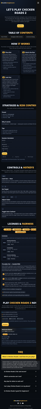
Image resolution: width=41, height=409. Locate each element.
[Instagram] (20, 403)
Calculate (4, 153)
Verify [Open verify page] (9, 244)
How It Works (4, 36)
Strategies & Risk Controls (17, 36)
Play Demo (20, 25)
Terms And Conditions (19, 405)
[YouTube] (22, 403)
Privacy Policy (28, 405)
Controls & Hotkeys (30, 36)
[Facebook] (18, 403)
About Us (12, 405)
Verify (9, 251)
